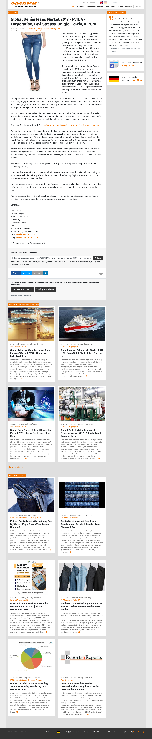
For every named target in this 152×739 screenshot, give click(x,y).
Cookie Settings (138, 732)
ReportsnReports (67, 680)
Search (136, 3)
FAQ (67, 732)
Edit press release (45, 289)
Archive (120, 6)
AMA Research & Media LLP (70, 600)
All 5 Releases (16, 467)
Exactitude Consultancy (69, 518)
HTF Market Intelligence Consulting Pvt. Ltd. (26, 518)
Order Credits (110, 6)
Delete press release (22, 289)
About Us (138, 6)
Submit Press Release (94, 6)
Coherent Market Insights (19, 600)
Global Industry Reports (33, 31)
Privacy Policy (82, 732)
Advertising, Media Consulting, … (31, 344)
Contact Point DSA (109, 732)
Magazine (128, 6)
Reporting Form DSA (125, 732)
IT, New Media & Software (28, 424)
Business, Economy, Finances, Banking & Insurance (47, 29)
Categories (80, 6)
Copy (98, 258)
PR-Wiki (85, 2)
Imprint (92, 2)
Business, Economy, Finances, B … (81, 344)
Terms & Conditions (95, 732)
